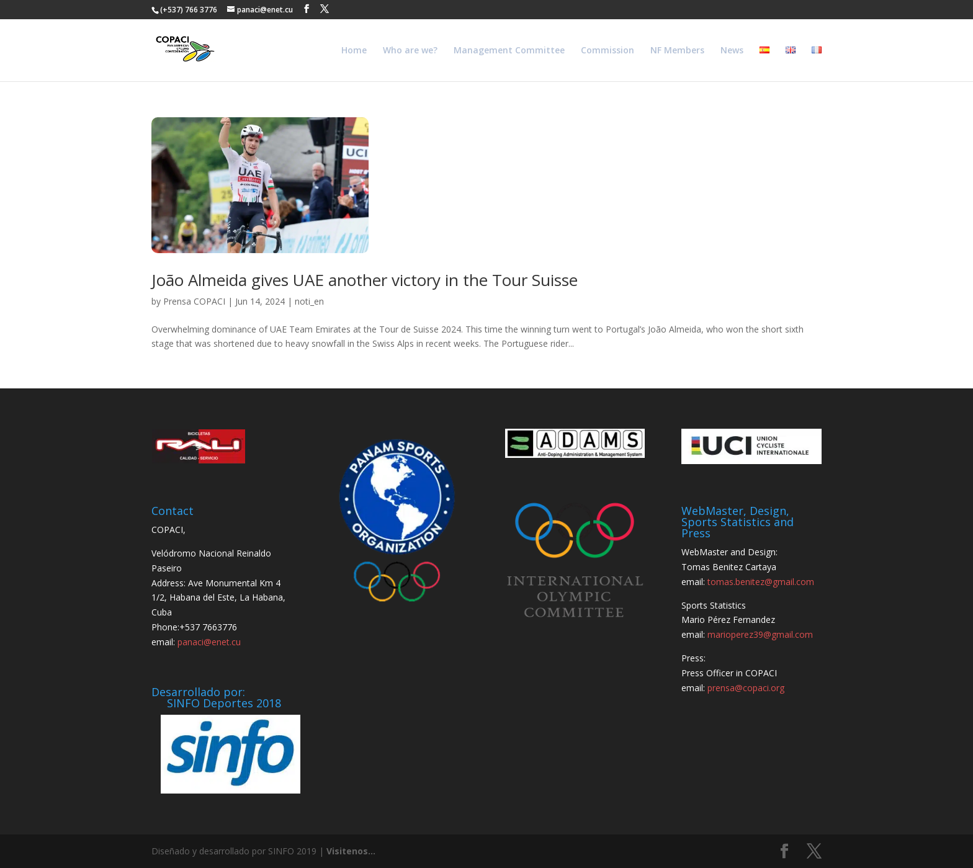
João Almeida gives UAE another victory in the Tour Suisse (364, 280)
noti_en (309, 301)
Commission (607, 51)
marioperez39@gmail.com (760, 634)
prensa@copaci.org (745, 688)
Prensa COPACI (194, 301)
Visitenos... (350, 851)
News (731, 51)
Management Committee (509, 51)
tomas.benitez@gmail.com (760, 582)
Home (354, 51)
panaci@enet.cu (209, 642)
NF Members (677, 51)
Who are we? (410, 51)
